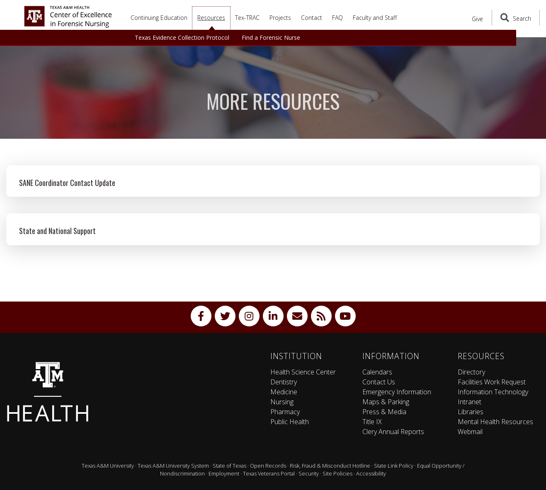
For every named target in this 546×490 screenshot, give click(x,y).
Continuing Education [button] (159, 18)
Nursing (282, 401)
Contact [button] (311, 18)
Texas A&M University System (173, 465)
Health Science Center (303, 372)
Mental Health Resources (495, 421)
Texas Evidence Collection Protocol (182, 37)
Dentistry (283, 381)
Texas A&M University (108, 465)
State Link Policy (393, 465)
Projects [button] (280, 18)
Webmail (470, 431)
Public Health (289, 421)
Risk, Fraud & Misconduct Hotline (330, 465)
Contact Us (378, 381)
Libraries (470, 411)
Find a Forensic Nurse (271, 37)
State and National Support (57, 230)
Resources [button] (211, 18)
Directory (471, 372)
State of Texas (229, 465)
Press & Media (384, 411)
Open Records (268, 465)
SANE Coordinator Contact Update (67, 182)
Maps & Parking (385, 401)
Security (308, 473)
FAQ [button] (337, 18)
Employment (224, 473)
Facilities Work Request (492, 381)
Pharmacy (285, 411)
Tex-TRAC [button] (247, 18)
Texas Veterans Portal (269, 473)
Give (482, 18)
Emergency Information (396, 391)
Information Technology (493, 391)
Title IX (372, 421)
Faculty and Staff (375, 18)
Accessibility (371, 473)
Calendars (377, 372)
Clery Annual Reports (393, 431)
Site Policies (337, 473)
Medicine (283, 391)
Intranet (469, 401)
